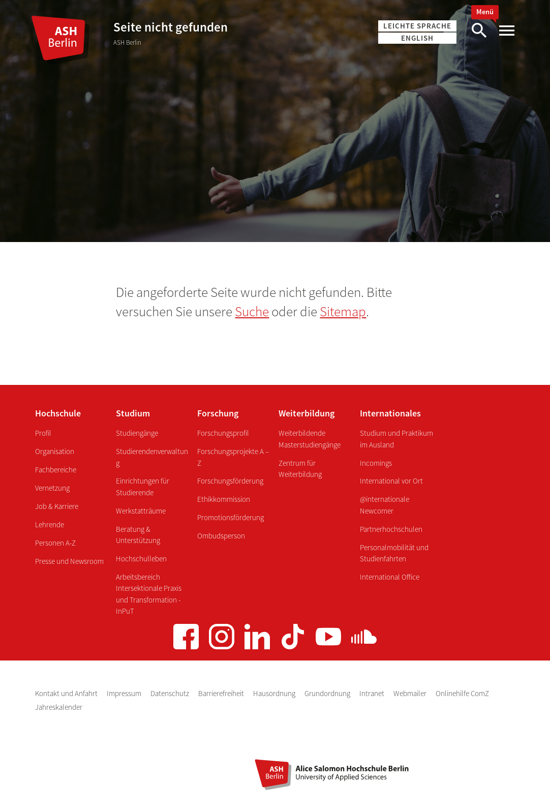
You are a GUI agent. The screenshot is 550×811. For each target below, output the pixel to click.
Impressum (125, 693)
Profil (43, 433)
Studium (133, 413)
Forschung (217, 413)
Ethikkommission (223, 499)
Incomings (376, 463)
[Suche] (479, 30)
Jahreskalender (58, 707)
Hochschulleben (141, 558)
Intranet (372, 693)
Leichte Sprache (417, 26)
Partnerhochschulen (391, 529)
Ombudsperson (221, 535)
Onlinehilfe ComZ (462, 693)
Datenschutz (170, 693)
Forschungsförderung (230, 481)
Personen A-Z (55, 543)
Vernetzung (52, 488)
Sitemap (343, 311)
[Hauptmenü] (506, 30)
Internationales (390, 413)
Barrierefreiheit (222, 693)
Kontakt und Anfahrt (67, 693)
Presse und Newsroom (69, 561)
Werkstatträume (141, 511)
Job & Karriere (56, 506)
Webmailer (410, 693)
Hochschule (58, 413)
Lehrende (49, 524)
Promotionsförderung (230, 517)
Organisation (54, 451)
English (417, 38)
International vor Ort (391, 481)
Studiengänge (137, 433)
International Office (389, 577)
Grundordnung (328, 693)
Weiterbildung (306, 413)
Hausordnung (275, 693)
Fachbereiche (55, 469)
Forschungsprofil (223, 433)
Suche (252, 311)
